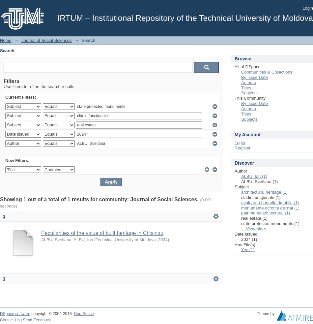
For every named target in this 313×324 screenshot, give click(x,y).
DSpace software (15, 313)
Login (307, 8)
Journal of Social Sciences (46, 40)
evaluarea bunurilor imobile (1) (270, 202)
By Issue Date (254, 77)
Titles (246, 87)
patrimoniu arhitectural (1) (265, 213)
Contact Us (10, 320)
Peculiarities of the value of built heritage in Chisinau (102, 233)
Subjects (249, 92)
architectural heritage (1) (264, 192)
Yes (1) (248, 249)
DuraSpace (84, 313)
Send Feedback (37, 320)
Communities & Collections (266, 72)
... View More (253, 228)
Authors (248, 82)
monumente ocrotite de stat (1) (270, 208)
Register (242, 148)
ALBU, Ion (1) (254, 176)
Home (6, 40)
